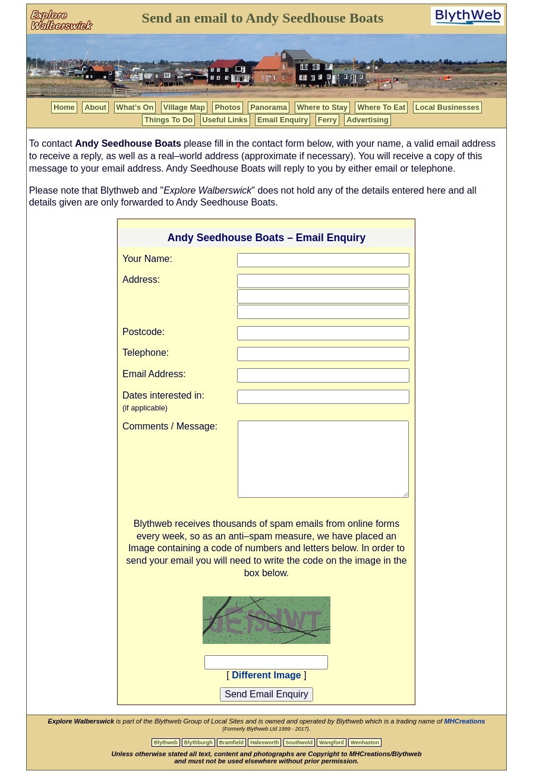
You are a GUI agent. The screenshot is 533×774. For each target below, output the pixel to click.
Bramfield (231, 742)
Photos (227, 107)
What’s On (135, 107)
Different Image (266, 675)
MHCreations (464, 721)
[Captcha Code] (266, 662)
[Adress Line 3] (323, 312)
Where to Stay (322, 107)
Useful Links (225, 119)
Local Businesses (447, 107)
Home (64, 107)
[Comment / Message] (323, 459)
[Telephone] (323, 354)
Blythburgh (198, 742)
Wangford (331, 742)
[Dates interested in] (323, 397)
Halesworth (264, 742)
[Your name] (323, 260)
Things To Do (168, 119)
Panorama (268, 107)
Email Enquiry (282, 119)
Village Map (184, 107)
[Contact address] (323, 375)
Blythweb (166, 742)
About (95, 107)
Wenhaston (365, 742)
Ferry (327, 119)
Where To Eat (381, 107)
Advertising (367, 119)
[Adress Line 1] (323, 281)
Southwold (299, 742)
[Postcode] (323, 333)
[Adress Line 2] (323, 296)
